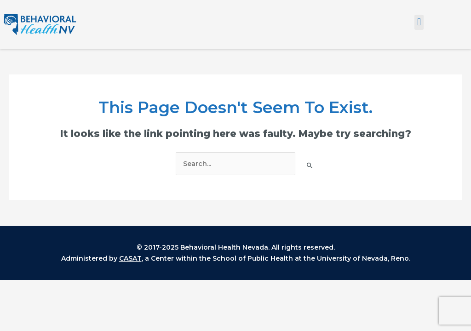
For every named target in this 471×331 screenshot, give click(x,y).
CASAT (130, 258)
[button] (418, 22)
